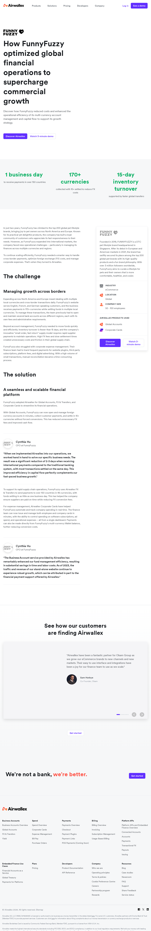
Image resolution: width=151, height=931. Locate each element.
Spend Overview (39, 821)
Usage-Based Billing (100, 835)
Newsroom (127, 873)
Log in (125, 5)
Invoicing (96, 826)
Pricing (66, 5)
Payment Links (68, 835)
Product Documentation (72, 865)
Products (36, 5)
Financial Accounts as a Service (12, 868)
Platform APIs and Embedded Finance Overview (135, 822)
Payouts (125, 846)
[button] (134, 712)
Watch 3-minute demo (45, 133)
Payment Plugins (69, 830)
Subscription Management (103, 830)
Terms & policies (99, 873)
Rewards (95, 891)
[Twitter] (143, 906)
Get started (76, 731)
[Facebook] (139, 906)
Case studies (127, 869)
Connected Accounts (131, 828)
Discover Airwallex (15, 133)
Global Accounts (113, 321)
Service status (128, 891)
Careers (95, 882)
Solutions (52, 5)
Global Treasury (9, 874)
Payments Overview (71, 821)
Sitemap (39, 906)
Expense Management (42, 830)
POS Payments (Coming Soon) (75, 839)
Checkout (66, 826)
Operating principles (101, 869)
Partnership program (101, 887)
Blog (124, 865)
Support (125, 882)
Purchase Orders (39, 839)
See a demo (139, 5)
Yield (4, 835)
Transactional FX (129, 842)
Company (99, 5)
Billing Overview (99, 821)
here (93, 912)
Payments (126, 837)
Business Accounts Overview (15, 821)
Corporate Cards (113, 326)
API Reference (68, 869)
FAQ (124, 878)
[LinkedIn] (148, 906)
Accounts (126, 833)
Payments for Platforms (12, 878)
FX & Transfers (8, 830)
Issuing (125, 851)
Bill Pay (35, 835)
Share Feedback (129, 887)
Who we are (97, 865)
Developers (82, 5)
